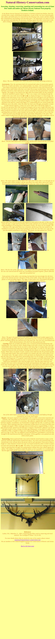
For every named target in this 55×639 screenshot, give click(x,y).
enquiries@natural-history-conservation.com (27, 540)
